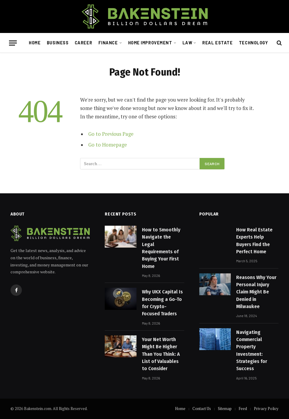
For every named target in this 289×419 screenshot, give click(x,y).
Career (83, 42)
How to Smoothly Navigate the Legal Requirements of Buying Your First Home (161, 248)
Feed (243, 408)
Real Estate (217, 42)
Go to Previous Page (111, 134)
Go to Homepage (107, 144)
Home (35, 42)
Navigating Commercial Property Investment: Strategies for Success (251, 350)
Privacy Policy (266, 408)
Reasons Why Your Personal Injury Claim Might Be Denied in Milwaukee (256, 292)
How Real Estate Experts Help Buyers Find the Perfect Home (254, 241)
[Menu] (13, 43)
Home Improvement (150, 42)
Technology (253, 42)
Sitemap (225, 408)
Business (58, 42)
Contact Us (201, 408)
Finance (108, 42)
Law (187, 42)
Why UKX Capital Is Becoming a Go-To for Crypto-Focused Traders (162, 303)
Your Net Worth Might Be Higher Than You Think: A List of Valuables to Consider (161, 354)
